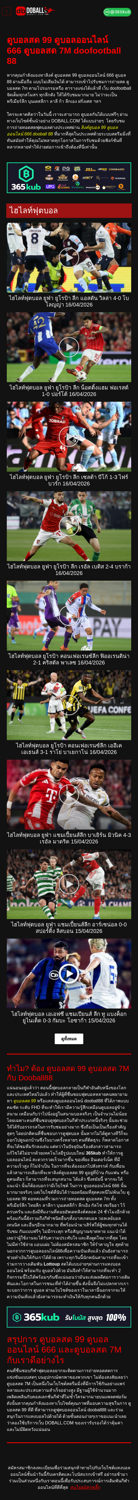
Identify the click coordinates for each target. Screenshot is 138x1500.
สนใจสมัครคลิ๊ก (85, 1487)
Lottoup (52, 1264)
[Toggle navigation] (6, 11)
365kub (93, 1153)
